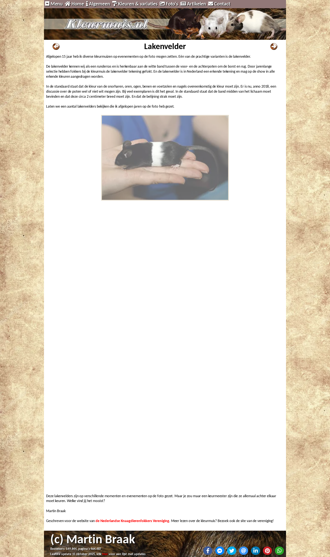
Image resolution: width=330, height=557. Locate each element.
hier (105, 554)
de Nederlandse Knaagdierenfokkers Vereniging (132, 520)
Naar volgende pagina (274, 46)
